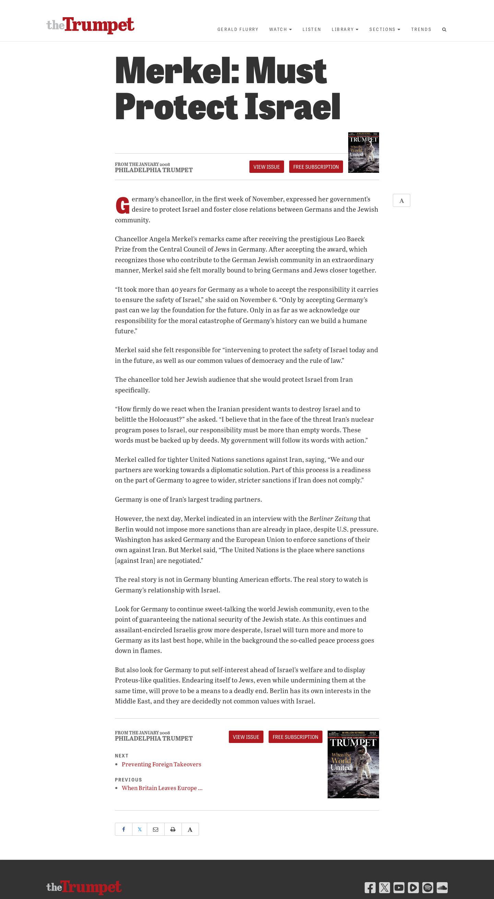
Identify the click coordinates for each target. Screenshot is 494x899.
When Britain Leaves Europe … (162, 788)
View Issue (267, 166)
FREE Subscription (316, 166)
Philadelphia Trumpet (154, 170)
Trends (421, 29)
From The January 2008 (142, 164)
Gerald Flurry (238, 29)
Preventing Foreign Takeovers (161, 764)
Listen (312, 29)
